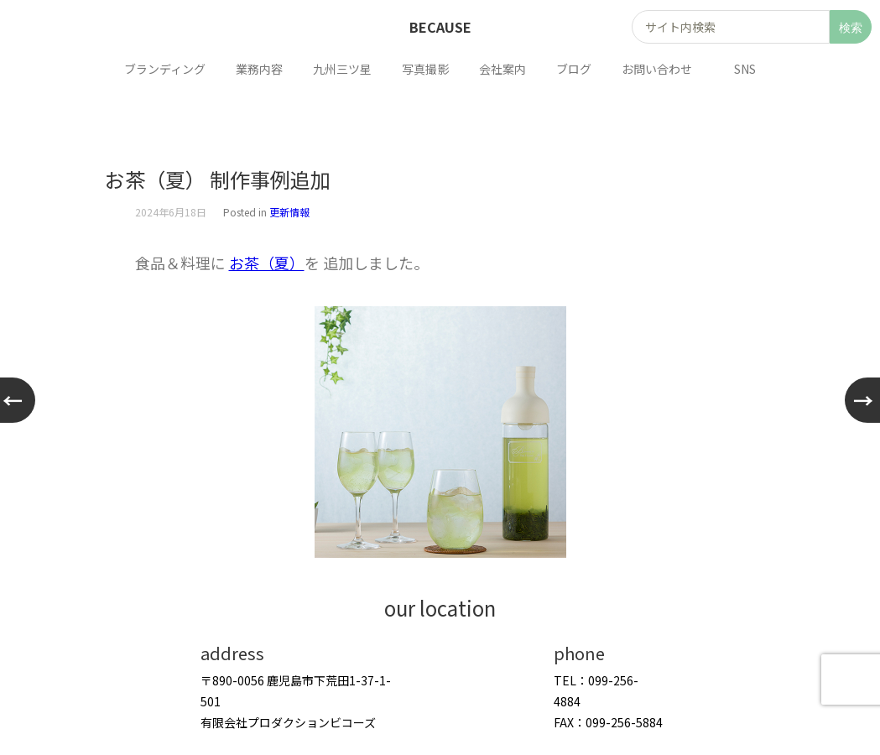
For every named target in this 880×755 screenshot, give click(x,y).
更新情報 (289, 212)
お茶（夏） (267, 262)
